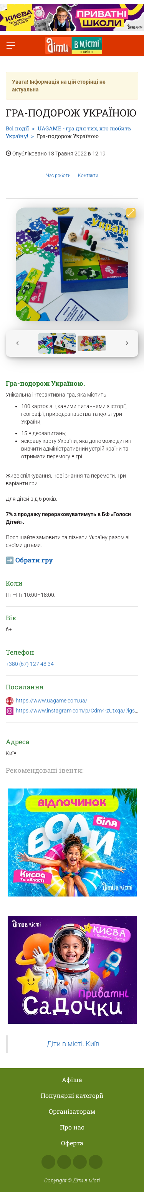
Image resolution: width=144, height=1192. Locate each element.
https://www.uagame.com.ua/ (52, 700)
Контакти (88, 169)
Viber (96, 1162)
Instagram (64, 1162)
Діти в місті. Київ (73, 1044)
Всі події (17, 128)
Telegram (80, 1162)
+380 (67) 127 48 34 (30, 664)
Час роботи (58, 169)
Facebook (48, 1162)
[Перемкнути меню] (11, 45)
